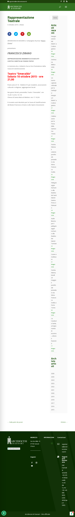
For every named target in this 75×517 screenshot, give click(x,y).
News (22, 25)
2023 (52, 383)
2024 (52, 380)
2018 (52, 400)
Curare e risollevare (54, 256)
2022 (52, 387)
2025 (52, 377)
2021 (52, 390)
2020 (52, 393)
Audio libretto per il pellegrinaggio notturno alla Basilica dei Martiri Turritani (54, 231)
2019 (52, 396)
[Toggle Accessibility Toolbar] (3, 513)
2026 (52, 373)
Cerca (55, 18)
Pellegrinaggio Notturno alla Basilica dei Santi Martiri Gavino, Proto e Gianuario (54, 195)
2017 (52, 403)
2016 (52, 406)
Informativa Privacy (14, 448)
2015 (52, 410)
